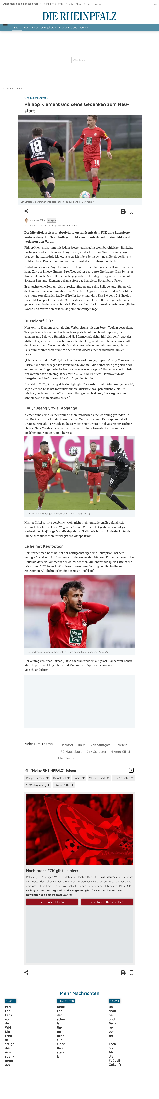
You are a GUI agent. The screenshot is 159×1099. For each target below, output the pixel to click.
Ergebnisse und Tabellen (82, 27)
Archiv (98, 4)
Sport (26, 27)
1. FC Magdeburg (97, 276)
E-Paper (88, 4)
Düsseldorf (91, 300)
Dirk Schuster (124, 271)
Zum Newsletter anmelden (107, 895)
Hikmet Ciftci (33, 522)
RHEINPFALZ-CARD (53, 4)
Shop (78, 4)
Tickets (69, 4)
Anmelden (150, 4)
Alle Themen (64, 753)
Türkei (74, 252)
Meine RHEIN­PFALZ (47, 764)
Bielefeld (30, 300)
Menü (9, 27)
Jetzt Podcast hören (52, 895)
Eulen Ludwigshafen (52, 27)
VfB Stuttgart (75, 267)
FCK (34, 27)
